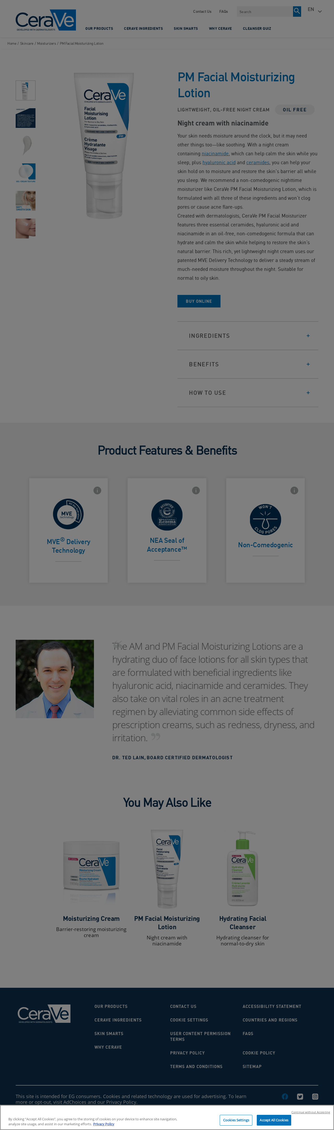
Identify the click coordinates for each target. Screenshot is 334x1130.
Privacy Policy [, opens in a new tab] (103, 1126)
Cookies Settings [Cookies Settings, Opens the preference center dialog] (236, 1122)
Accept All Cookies (274, 1122)
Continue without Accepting (310, 1115)
